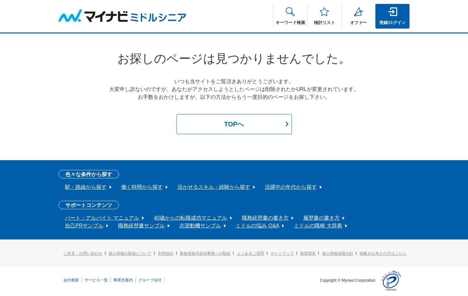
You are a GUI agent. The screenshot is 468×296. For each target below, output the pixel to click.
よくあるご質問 (250, 253)
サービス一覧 (96, 280)
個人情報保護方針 (337, 253)
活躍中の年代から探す (291, 187)
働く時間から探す (142, 187)
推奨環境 (308, 253)
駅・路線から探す (86, 187)
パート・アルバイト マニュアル (102, 218)
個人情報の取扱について (130, 253)
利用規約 (166, 253)
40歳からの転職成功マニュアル (190, 218)
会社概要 (71, 280)
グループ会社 (150, 280)
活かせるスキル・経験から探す (213, 187)
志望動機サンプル (200, 225)
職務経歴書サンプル (141, 225)
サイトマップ (282, 253)
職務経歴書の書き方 (265, 218)
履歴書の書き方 (321, 218)
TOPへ (234, 124)
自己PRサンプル (84, 225)
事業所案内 (123, 280)
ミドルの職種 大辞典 (318, 225)
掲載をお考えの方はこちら (382, 253)
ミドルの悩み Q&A (257, 225)
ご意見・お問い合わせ (82, 253)
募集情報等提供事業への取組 (205, 253)
